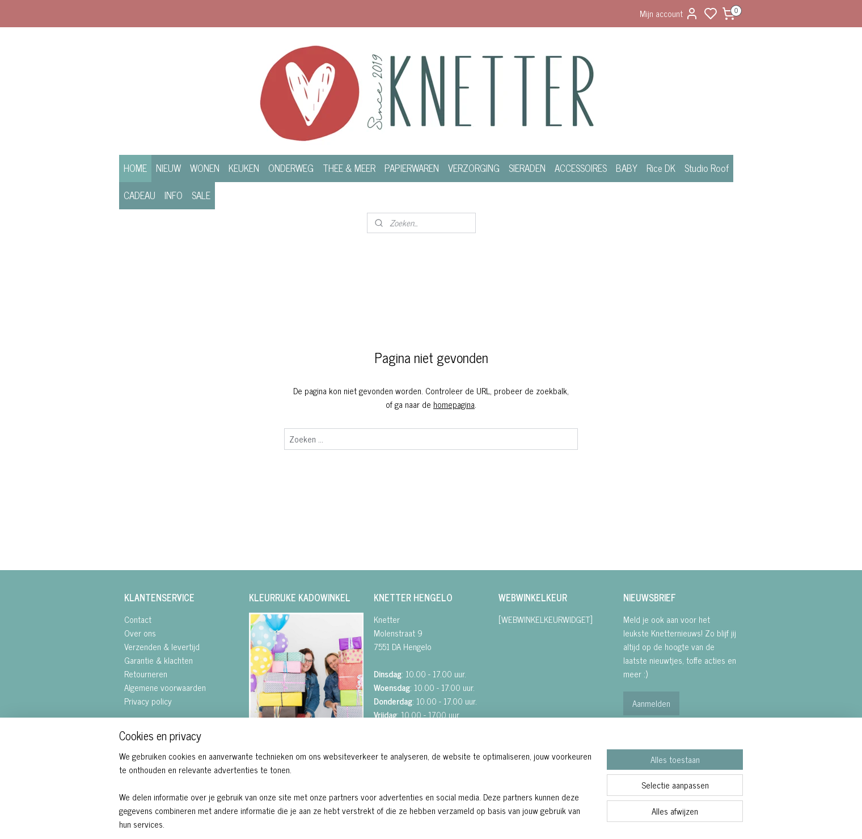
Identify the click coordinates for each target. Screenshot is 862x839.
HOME (135, 168)
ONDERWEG (291, 168)
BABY (626, 168)
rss (488, 818)
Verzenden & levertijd (162, 646)
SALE (201, 195)
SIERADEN (527, 168)
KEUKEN (244, 168)
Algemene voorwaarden (165, 687)
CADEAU (139, 195)
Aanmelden (651, 703)
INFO (173, 195)
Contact (137, 619)
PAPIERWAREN (411, 168)
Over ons (140, 633)
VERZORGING (474, 168)
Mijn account (669, 13)
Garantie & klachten (158, 660)
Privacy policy (148, 701)
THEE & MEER (349, 168)
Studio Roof (706, 168)
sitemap (471, 818)
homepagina (454, 404)
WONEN (204, 168)
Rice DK (660, 168)
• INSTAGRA (268, 761)
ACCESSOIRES (581, 168)
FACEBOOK (272, 747)
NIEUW (168, 168)
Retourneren (145, 674)
